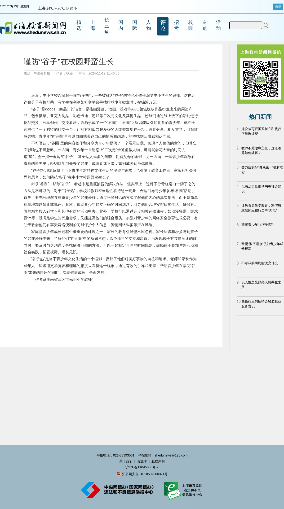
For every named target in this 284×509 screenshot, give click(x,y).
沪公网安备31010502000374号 (142, 474)
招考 (176, 25)
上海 (92, 25)
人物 (148, 25)
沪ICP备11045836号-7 (142, 467)
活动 (218, 25)
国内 (120, 25)
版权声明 (158, 461)
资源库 (142, 461)
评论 (163, 25)
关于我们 (126, 461)
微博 (278, 6)
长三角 (106, 25)
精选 (78, 25)
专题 (204, 25)
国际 (134, 25)
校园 (190, 25)
